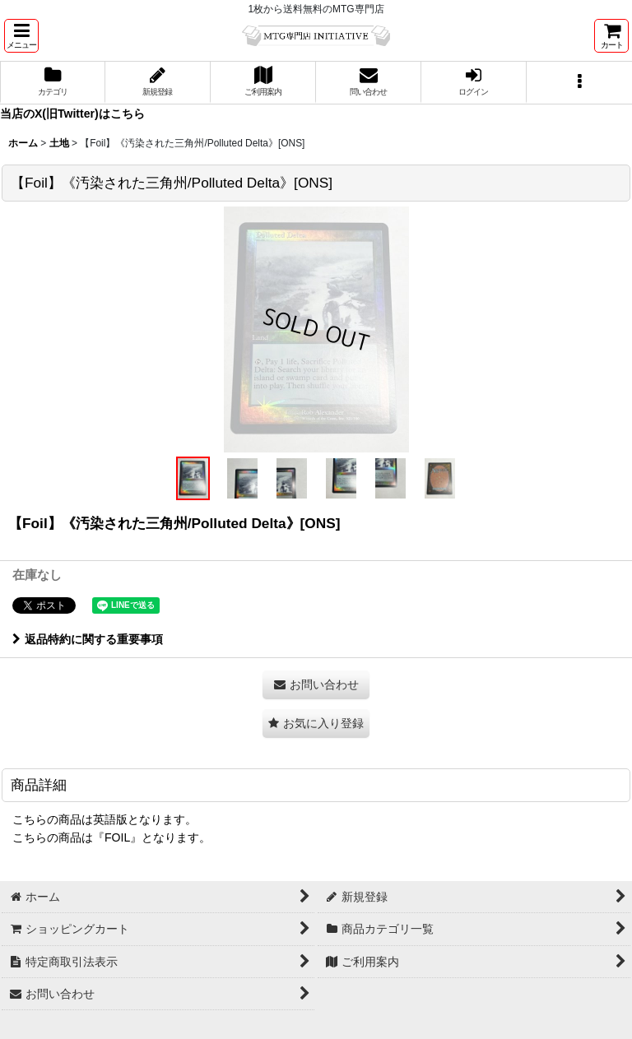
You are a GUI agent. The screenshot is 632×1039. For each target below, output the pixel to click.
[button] (21, 36)
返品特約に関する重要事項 (87, 639)
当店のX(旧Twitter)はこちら (72, 113)
